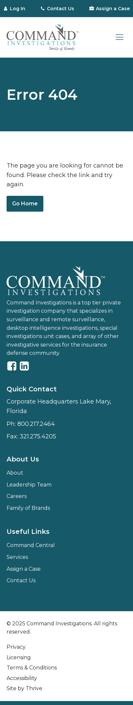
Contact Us (21, 580)
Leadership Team (29, 485)
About (15, 473)
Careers (17, 496)
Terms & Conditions (32, 668)
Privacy (16, 647)
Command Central (31, 545)
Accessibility (22, 678)
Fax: (31, 436)
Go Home (25, 203)
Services (17, 557)
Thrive (34, 688)
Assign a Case (24, 569)
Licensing (19, 657)
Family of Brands (28, 508)
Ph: (31, 424)
